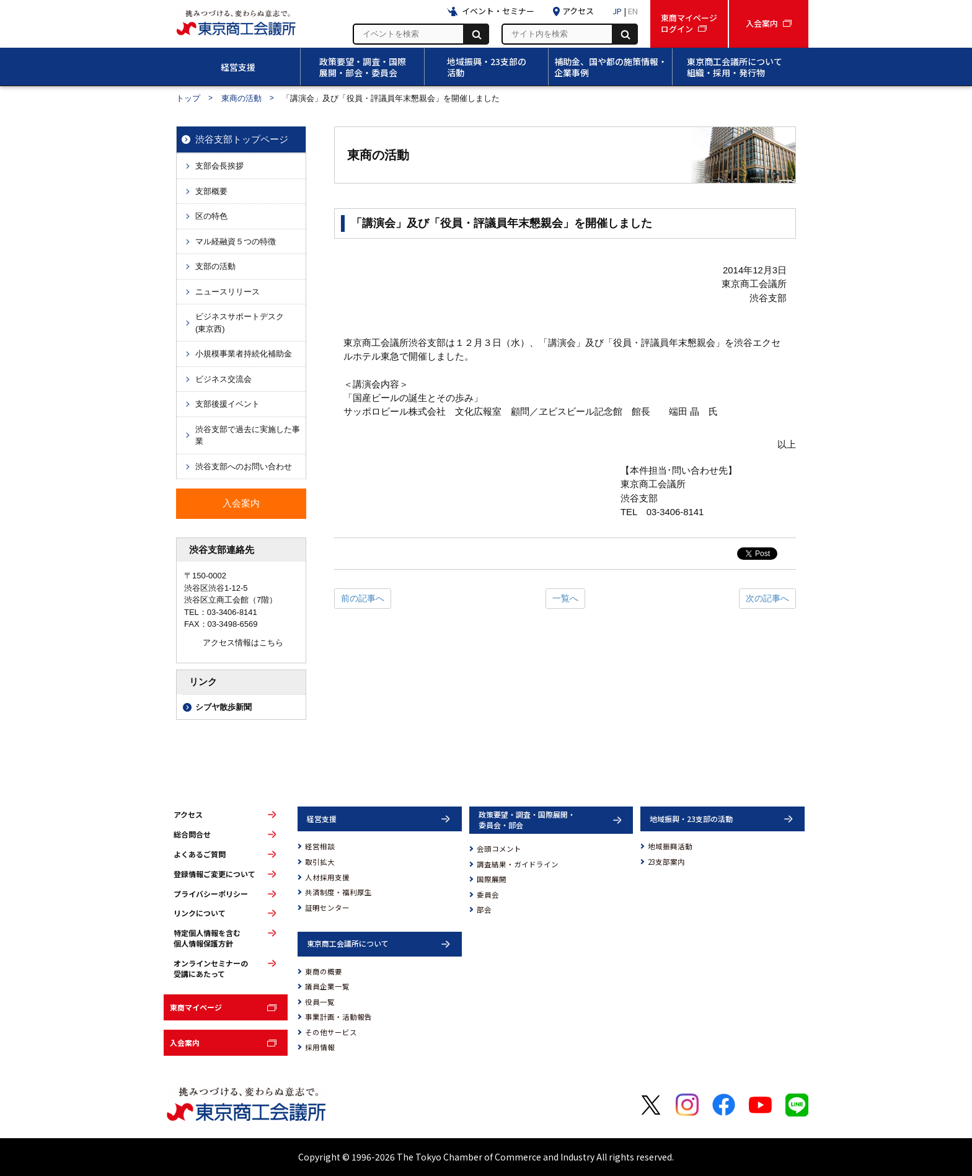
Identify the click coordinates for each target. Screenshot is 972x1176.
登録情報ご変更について (214, 874)
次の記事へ (767, 598)
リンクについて (200, 913)
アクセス (188, 815)
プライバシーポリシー (211, 894)
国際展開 (491, 879)
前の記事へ (362, 598)
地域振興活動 (670, 846)
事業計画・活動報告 (338, 1017)
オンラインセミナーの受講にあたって (211, 968)
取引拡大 (320, 862)
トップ (188, 98)
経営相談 (320, 846)
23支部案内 (666, 862)
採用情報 (320, 1047)
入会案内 (185, 1042)
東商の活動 (241, 98)
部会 (484, 909)
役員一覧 (320, 1002)
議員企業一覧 (327, 986)
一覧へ (565, 598)
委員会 (488, 895)
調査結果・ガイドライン (518, 864)
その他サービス (331, 1032)
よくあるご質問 (200, 854)
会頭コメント (499, 849)
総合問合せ (192, 834)
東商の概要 (323, 971)
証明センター (327, 908)
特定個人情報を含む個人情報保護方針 (207, 938)
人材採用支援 (327, 877)
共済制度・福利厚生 (338, 892)
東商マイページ (196, 1007)
